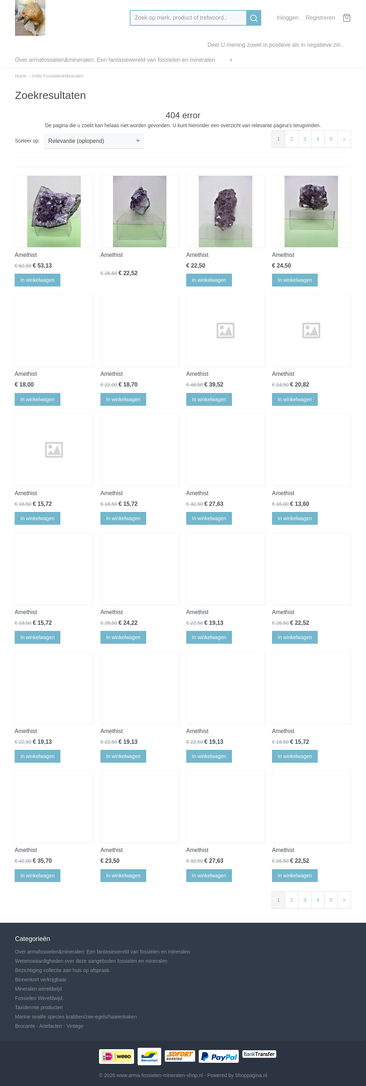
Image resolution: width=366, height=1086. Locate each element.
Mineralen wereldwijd (38, 989)
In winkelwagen (37, 280)
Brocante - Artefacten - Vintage (49, 1026)
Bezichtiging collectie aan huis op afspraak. (63, 970)
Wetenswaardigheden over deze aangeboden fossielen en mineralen (91, 961)
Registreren (320, 18)
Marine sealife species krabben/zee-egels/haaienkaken (76, 1017)
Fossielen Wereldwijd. (39, 998)
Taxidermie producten (39, 1007)
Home (20, 76)
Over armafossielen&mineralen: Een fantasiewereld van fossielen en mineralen (115, 60)
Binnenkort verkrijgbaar (40, 979)
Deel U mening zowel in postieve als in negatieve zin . (275, 45)
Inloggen (287, 18)
